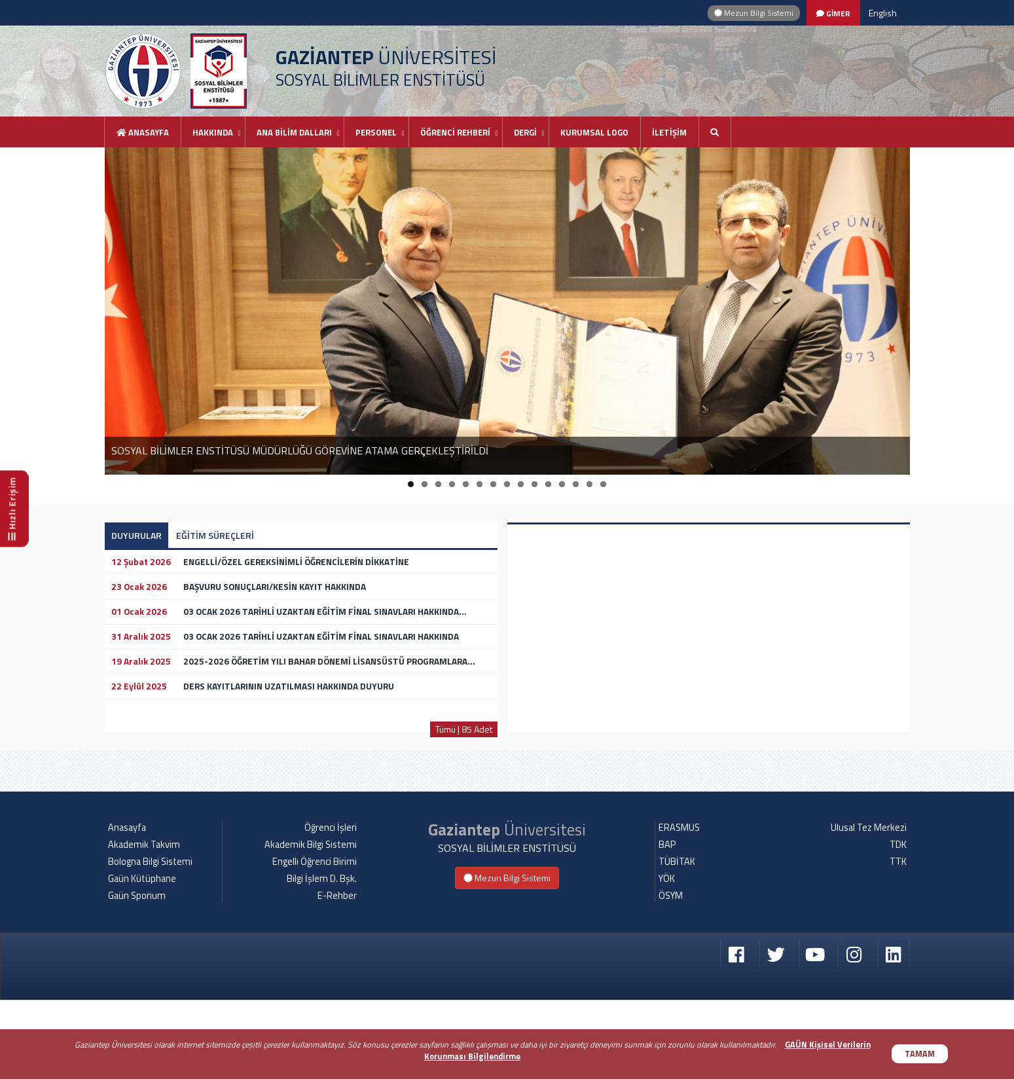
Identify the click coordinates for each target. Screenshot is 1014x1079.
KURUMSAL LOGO (594, 132)
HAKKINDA (212, 132)
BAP (667, 924)
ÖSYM (671, 975)
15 (603, 484)
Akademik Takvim (144, 924)
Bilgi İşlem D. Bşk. (322, 958)
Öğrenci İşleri (330, 907)
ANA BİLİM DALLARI (294, 132)
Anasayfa (143, 132)
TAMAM (920, 1054)
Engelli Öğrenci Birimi (314, 941)
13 (576, 484)
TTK (898, 941)
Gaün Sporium (137, 975)
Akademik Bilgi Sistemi (310, 924)
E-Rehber (337, 975)
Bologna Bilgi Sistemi (150, 941)
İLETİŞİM (669, 132)
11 (548, 484)
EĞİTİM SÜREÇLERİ (215, 535)
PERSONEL (376, 132)
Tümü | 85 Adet (463, 729)
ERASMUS (679, 907)
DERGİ (525, 132)
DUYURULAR (136, 535)
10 (534, 484)
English (883, 13)
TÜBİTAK (677, 941)
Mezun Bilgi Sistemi (753, 13)
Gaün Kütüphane (142, 958)
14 (589, 484)
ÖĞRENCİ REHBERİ (455, 132)
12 (562, 484)
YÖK (667, 958)
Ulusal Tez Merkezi (869, 907)
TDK (898, 924)
